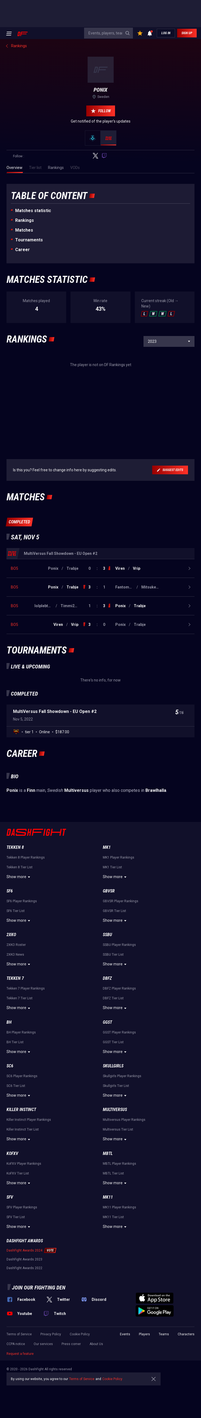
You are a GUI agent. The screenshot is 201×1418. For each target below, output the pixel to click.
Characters (186, 1334)
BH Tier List (15, 1042)
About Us (96, 1344)
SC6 (10, 1065)
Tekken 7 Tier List (20, 998)
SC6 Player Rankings (22, 1076)
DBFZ (107, 978)
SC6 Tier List (16, 1086)
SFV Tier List (16, 1217)
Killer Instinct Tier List (23, 1129)
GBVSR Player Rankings (120, 901)
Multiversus (115, 1109)
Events (125, 1334)
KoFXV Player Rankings (24, 1164)
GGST (107, 1022)
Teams (164, 1334)
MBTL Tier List (113, 1173)
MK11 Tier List (113, 1217)
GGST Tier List (113, 1042)
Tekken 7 (15, 978)
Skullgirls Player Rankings (122, 1076)
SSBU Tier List (113, 954)
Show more (19, 877)
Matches (24, 230)
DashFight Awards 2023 (24, 1259)
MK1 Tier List (112, 867)
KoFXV (12, 1153)
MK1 (107, 847)
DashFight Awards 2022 (24, 1268)
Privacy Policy (50, 1334)
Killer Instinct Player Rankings (29, 1120)
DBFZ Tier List (113, 998)
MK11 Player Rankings (119, 1207)
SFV (10, 1197)
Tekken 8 (15, 847)
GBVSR (109, 891)
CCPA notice (16, 1344)
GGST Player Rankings (119, 1032)
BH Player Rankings (21, 1032)
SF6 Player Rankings (22, 901)
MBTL (108, 1153)
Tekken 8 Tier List (20, 867)
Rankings (24, 220)
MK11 (108, 1197)
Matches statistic (33, 210)
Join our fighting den (38, 1287)
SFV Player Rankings (22, 1207)
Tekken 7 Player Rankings (26, 988)
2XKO (11, 934)
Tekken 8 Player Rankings (26, 857)
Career (22, 249)
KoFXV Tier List (18, 1173)
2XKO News (15, 954)
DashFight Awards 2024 (24, 1250)
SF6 (10, 891)
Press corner (71, 1344)
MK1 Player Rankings (118, 857)
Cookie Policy (80, 1334)
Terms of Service (19, 1334)
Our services (43, 1344)
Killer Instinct (21, 1109)
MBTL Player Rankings (119, 1164)
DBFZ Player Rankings (119, 988)
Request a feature (20, 1354)
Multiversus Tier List (118, 1129)
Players (144, 1334)
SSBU (107, 934)
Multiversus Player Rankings (124, 1120)
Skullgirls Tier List (116, 1086)
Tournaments (29, 239)
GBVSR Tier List (114, 911)
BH (9, 1022)
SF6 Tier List (16, 911)
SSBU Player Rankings (119, 945)
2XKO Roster (16, 945)
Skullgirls (113, 1065)
